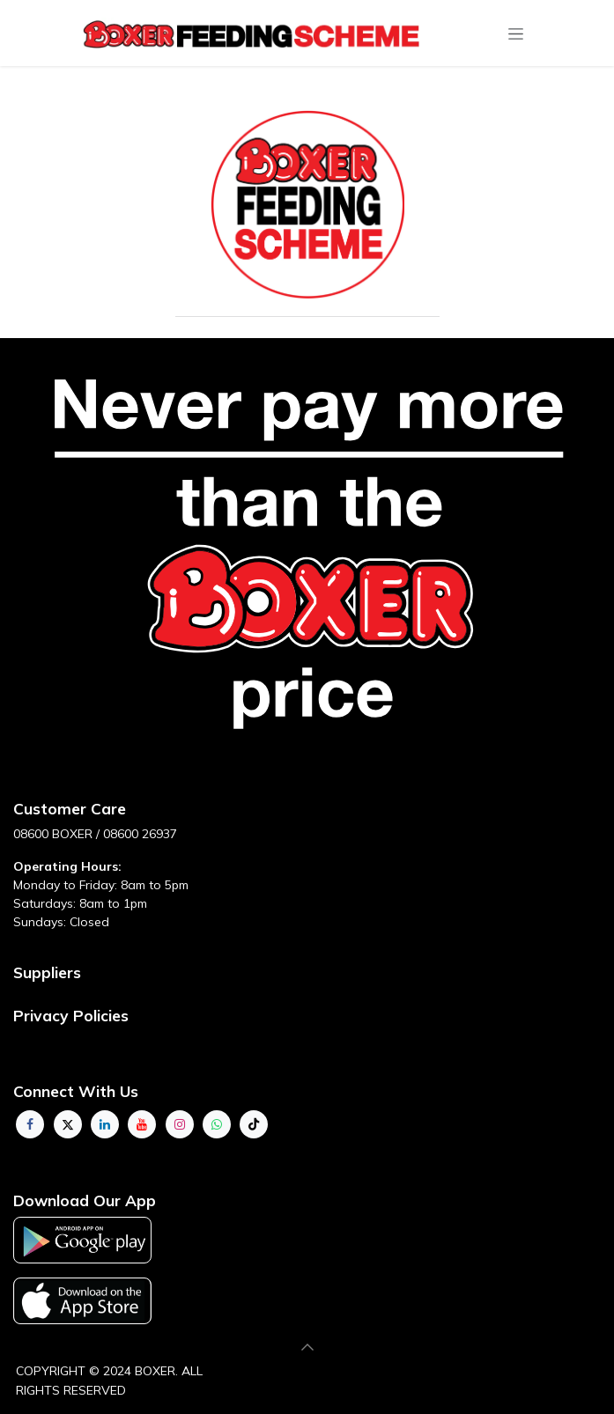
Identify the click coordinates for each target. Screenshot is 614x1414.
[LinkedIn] (105, 1124)
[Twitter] (68, 1124)
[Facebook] (30, 1124)
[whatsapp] (217, 1124)
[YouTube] (142, 1124)
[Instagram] (180, 1124)
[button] (307, 1347)
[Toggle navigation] (515, 33)
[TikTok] (254, 1124)
